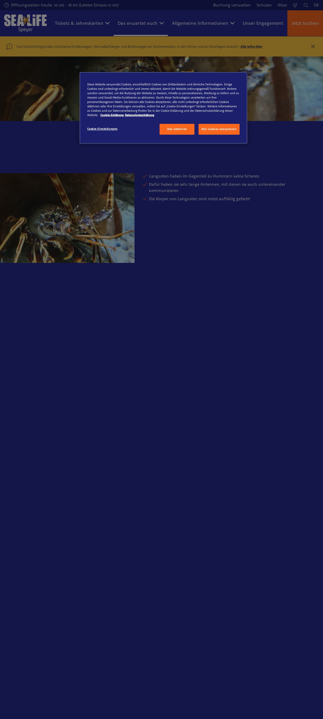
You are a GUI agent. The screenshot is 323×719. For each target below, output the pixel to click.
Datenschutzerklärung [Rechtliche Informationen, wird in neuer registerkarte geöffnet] (139, 115)
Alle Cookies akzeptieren (219, 129)
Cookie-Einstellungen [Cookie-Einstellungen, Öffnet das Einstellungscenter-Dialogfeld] (102, 129)
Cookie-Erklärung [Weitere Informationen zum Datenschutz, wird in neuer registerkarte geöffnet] (112, 115)
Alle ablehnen (177, 129)
